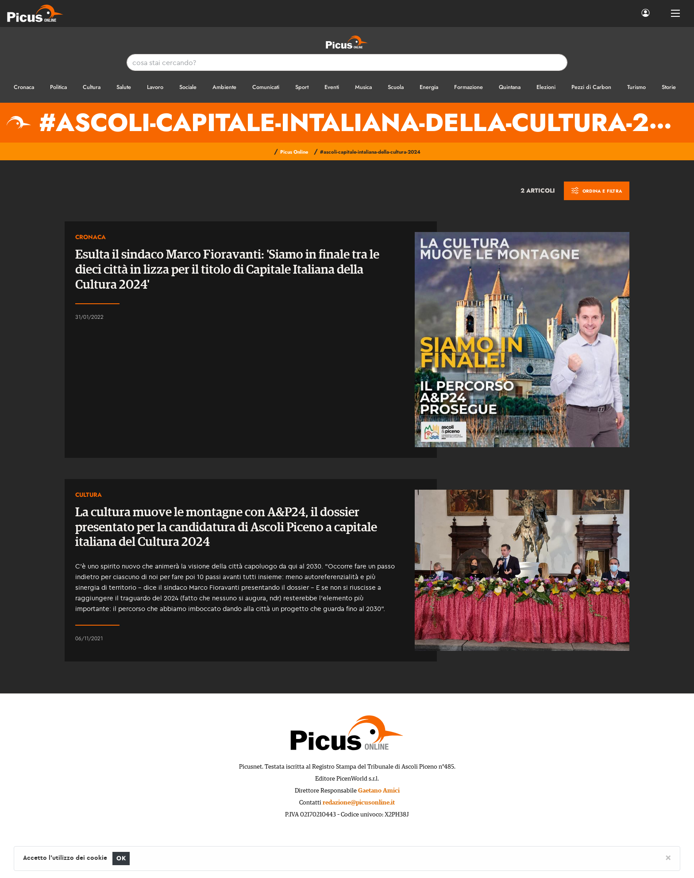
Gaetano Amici (379, 791)
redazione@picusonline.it (359, 803)
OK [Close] (121, 858)
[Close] (668, 857)
